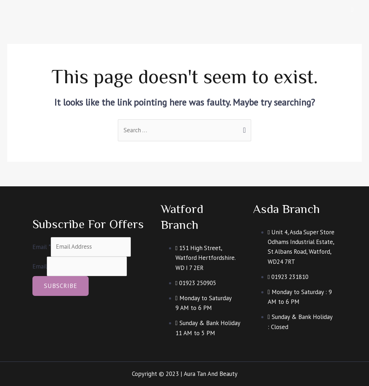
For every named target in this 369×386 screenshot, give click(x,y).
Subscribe (60, 286)
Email (41, 246)
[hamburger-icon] (352, 9)
